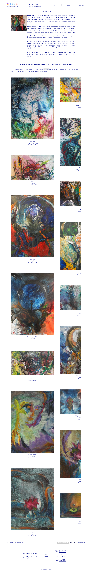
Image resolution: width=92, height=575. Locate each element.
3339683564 (62, 556)
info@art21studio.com (13, 6)
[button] (68, 5)
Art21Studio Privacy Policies (46, 569)
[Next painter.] (81, 543)
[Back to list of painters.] (16, 543)
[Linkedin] (14, 4)
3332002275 (62, 561)
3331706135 (62, 552)
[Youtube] (17, 4)
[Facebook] (10, 4)
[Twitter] (12, 4)
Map (46, 556)
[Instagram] (8, 4)
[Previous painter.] (63, 543)
